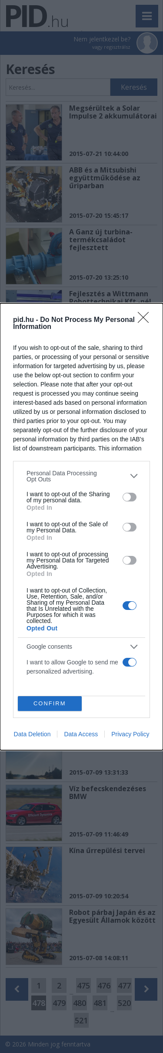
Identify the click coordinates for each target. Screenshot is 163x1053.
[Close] (146, 320)
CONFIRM (49, 703)
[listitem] (81, 476)
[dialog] (81, 526)
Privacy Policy (130, 734)
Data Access (81, 734)
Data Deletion (32, 734)
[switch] (129, 497)
